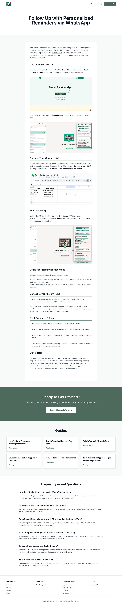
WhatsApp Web (40, 115)
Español (65, 590)
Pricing (100, 4)
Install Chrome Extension (61, 410)
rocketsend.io (57, 53)
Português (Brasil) (68, 587)
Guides (93, 4)
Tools (8, 593)
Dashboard (110, 4)
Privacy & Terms (96, 585)
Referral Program (40, 585)
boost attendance (49, 48)
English (65, 585)
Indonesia (66, 593)
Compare (9, 590)
